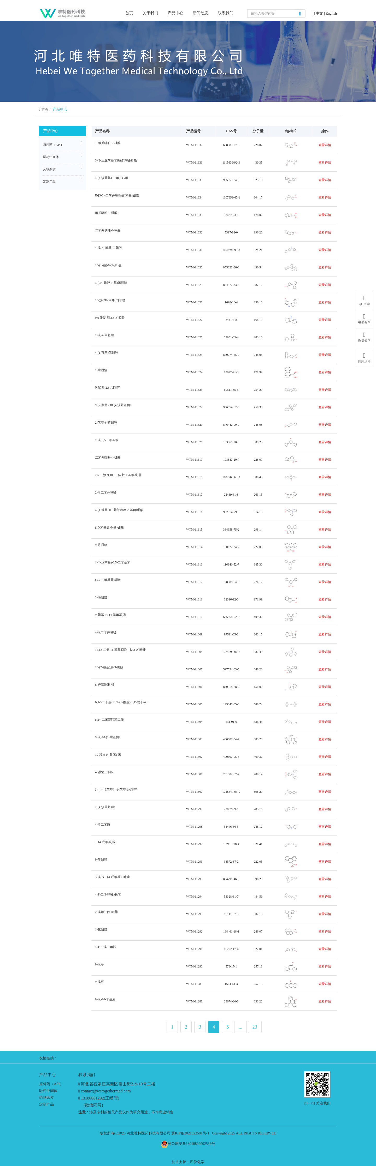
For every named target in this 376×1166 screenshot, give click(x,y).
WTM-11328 (194, 302)
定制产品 (62, 180)
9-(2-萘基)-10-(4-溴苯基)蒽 (112, 407)
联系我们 (225, 13)
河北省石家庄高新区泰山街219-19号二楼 (118, 1084)
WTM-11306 (194, 687)
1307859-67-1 (231, 197)
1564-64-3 (231, 984)
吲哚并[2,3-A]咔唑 (107, 390)
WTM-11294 (194, 896)
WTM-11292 (194, 931)
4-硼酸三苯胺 (103, 774)
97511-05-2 (231, 634)
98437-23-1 (231, 215)
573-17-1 (231, 966)
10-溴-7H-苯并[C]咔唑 (109, 302)
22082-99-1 (231, 809)
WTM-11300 (194, 792)
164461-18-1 (231, 931)
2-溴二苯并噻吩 (105, 495)
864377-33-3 (231, 285)
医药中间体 (62, 156)
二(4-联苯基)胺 (104, 844)
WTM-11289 (194, 984)
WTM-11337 (194, 145)
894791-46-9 (231, 879)
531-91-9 (231, 722)
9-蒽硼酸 (100, 547)
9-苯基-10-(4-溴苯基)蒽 (110, 617)
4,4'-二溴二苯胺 (105, 949)
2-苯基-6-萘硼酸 (105, 425)
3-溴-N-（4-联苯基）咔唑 (112, 879)
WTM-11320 (194, 442)
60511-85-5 (231, 390)
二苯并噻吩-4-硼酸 (107, 460)
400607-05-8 (231, 757)
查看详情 (325, 145)
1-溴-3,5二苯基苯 (106, 442)
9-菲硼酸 (100, 862)
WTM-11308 (194, 652)
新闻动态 (200, 13)
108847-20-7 (231, 459)
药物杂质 (62, 168)
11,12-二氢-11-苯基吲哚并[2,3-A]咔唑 (120, 652)
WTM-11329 (194, 285)
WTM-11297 (194, 844)
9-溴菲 (99, 967)
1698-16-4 (231, 302)
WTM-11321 (194, 424)
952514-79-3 (231, 512)
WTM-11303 (194, 739)
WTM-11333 (194, 215)
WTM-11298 (194, 826)
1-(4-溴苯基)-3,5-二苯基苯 (112, 565)
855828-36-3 (231, 267)
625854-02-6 (231, 617)
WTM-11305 (194, 704)
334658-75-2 (231, 529)
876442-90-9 (231, 424)
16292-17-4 (231, 949)
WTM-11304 (194, 722)
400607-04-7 (231, 739)
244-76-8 (231, 320)
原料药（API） (62, 144)
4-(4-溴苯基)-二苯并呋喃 (111, 180)
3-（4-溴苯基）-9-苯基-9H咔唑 (115, 792)
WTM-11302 (194, 757)
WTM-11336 (194, 162)
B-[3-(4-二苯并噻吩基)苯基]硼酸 (116, 198)
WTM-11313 (194, 564)
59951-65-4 (231, 337)
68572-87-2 (231, 861)
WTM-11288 (194, 1001)
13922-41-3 (231, 372)
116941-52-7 (231, 564)
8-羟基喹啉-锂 (104, 687)
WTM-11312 (194, 582)
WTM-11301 (194, 774)
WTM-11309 (194, 634)
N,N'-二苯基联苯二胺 (109, 722)
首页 (129, 12)
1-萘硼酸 (100, 372)
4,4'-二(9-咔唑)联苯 (107, 897)
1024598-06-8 (231, 652)
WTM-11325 (194, 355)
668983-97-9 (231, 145)
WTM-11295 (194, 879)
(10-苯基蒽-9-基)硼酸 (109, 530)
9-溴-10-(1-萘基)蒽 (107, 739)
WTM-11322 (194, 407)
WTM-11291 (194, 949)
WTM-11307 (194, 669)
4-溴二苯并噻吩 (105, 634)
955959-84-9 (231, 180)
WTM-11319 (194, 459)
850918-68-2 (231, 687)
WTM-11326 (194, 337)
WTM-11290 (194, 966)
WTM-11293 (194, 914)
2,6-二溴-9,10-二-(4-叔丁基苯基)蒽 (118, 477)
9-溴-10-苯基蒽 (104, 1001)
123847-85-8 (231, 704)
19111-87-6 (231, 914)
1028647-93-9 (231, 792)
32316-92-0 (231, 599)
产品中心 (175, 13)
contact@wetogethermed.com (106, 1091)
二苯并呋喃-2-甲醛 (107, 233)
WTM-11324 (194, 372)
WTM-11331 (194, 250)
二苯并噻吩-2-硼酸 (107, 145)
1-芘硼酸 (100, 932)
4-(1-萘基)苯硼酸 (106, 355)
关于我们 (150, 13)
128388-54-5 (231, 582)
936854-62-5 (231, 407)
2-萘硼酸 (100, 600)
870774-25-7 (231, 355)
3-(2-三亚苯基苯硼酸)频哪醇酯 (115, 163)
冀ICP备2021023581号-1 (190, 1133)
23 (254, 1027)
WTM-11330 (194, 267)
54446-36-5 (231, 826)
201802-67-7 (231, 774)
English (331, 13)
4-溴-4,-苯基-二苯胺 (108, 250)
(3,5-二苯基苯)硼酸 (107, 582)
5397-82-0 (231, 232)
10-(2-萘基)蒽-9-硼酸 (108, 669)
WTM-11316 (194, 512)
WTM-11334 (194, 197)
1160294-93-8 (231, 250)
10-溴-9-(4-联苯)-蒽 (107, 757)
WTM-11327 (194, 320)
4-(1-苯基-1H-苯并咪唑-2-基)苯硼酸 (118, 512)
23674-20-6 (231, 1001)
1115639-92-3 (231, 162)
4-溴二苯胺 (102, 827)
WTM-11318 (194, 477)
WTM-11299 (194, 809)
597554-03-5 (231, 669)
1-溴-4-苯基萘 (104, 337)
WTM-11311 (194, 599)
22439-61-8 (231, 494)
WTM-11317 (194, 494)
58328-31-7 (231, 896)
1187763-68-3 (231, 477)
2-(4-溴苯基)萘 (104, 809)
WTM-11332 (194, 232)
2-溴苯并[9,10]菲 (106, 914)
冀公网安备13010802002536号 (191, 1144)
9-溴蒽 (99, 984)
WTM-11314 (194, 547)
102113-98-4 (231, 844)
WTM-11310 (194, 617)
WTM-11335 (194, 180)
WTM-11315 (194, 529)
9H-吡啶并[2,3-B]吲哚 (109, 320)
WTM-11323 (194, 390)
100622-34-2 (231, 547)
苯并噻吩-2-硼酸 (106, 215)
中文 (320, 13)
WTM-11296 (194, 861)
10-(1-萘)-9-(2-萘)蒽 (108, 267)
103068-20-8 (231, 442)
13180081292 (92, 1098)
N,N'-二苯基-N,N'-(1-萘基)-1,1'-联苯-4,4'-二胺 (122, 704)
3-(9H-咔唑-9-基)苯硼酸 (110, 285)
